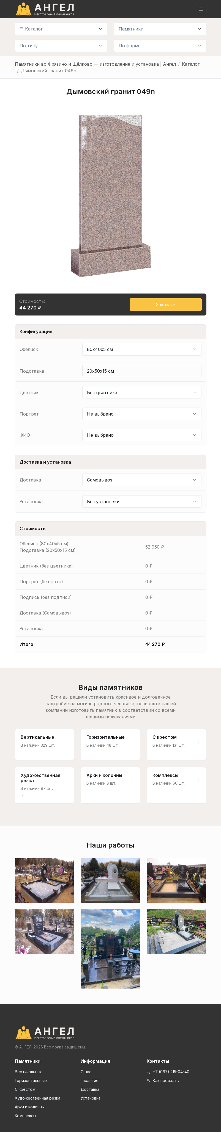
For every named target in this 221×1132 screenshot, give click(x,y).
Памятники (131, 29)
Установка (90, 1098)
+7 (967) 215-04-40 (168, 1071)
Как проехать (163, 1080)
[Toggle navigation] (201, 9)
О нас (86, 1071)
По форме (130, 45)
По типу (29, 45)
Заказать (166, 304)
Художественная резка (37, 1098)
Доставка (90, 1089)
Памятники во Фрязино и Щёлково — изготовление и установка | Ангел (95, 64)
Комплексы (25, 1115)
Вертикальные (29, 1071)
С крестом (25, 1089)
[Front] (110, 1033)
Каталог (31, 29)
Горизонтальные (31, 1080)
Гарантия (89, 1080)
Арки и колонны (30, 1107)
